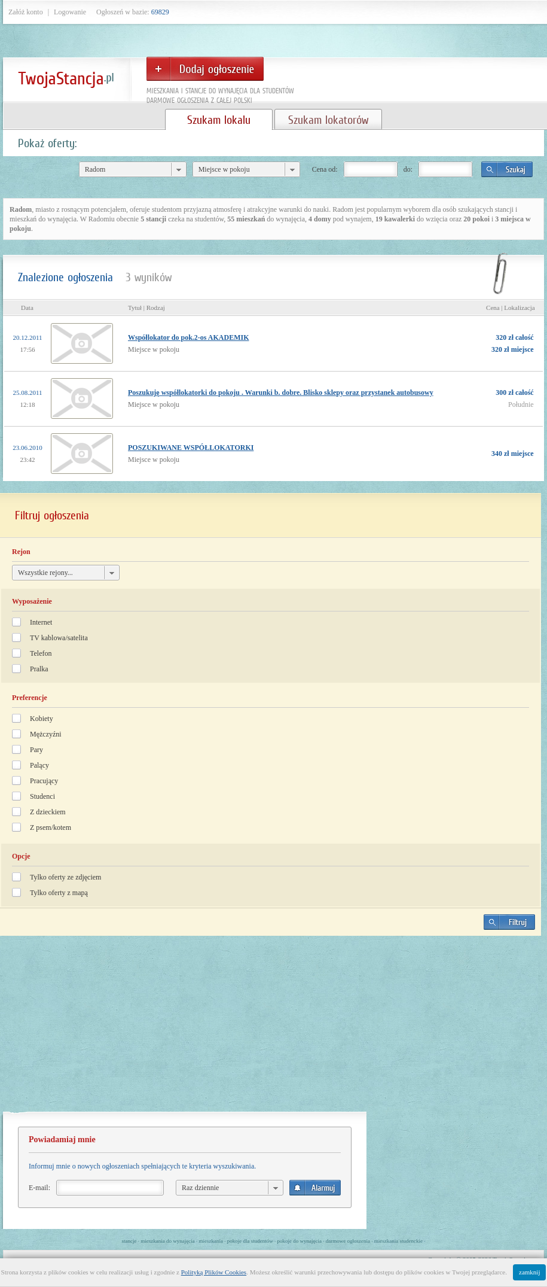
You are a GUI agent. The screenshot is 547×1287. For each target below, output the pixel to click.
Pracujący (44, 781)
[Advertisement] (270, 1028)
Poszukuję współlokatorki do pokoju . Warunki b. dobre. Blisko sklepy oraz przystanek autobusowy (280, 392)
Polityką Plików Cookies (213, 1272)
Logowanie (70, 12)
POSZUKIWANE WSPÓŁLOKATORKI (190, 447)
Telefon (40, 653)
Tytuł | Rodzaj (146, 307)
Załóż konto (25, 12)
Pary (36, 750)
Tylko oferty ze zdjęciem (65, 877)
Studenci (42, 796)
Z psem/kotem (50, 827)
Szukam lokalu (218, 119)
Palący (39, 765)
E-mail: (39, 1187)
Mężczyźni (46, 734)
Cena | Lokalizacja (510, 307)
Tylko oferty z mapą (59, 893)
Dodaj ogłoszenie (205, 69)
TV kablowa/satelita (59, 638)
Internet (41, 622)
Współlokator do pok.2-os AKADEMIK (188, 337)
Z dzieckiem (48, 812)
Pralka (39, 669)
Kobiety (41, 718)
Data (27, 307)
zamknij (529, 1272)
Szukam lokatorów (328, 119)
